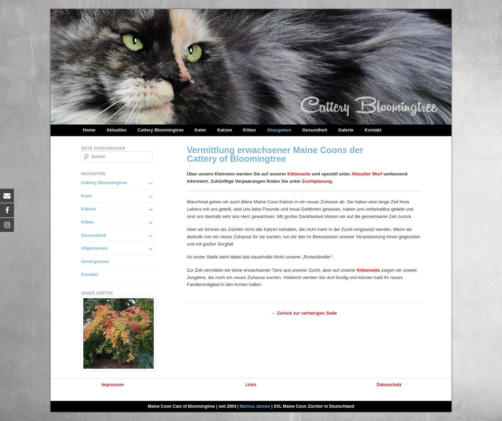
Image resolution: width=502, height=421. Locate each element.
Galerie (345, 130)
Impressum (112, 384)
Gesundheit (314, 130)
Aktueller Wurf (366, 173)
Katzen (224, 130)
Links (250, 384)
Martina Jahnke (254, 406)
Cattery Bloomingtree (161, 130)
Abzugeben (279, 130)
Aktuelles (116, 130)
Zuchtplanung (317, 181)
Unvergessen (95, 261)
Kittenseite (298, 173)
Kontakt (373, 130)
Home (89, 130)
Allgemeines (94, 248)
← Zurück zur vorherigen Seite (304, 313)
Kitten (249, 130)
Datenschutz (389, 384)
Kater (200, 130)
